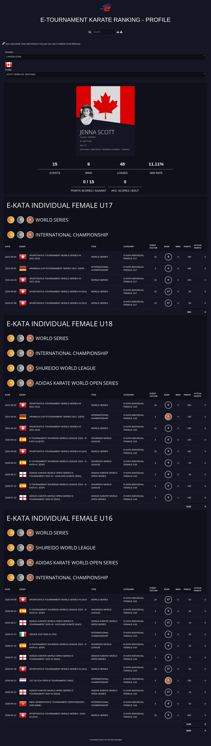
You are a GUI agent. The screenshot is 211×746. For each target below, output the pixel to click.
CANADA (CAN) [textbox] (13, 56)
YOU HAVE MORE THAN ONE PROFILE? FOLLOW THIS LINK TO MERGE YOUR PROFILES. (41, 44)
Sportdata (118, 741)
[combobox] (105, 57)
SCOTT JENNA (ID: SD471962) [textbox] (20, 74)
